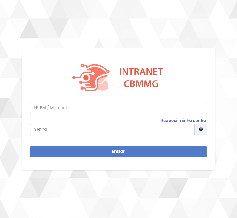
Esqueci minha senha (183, 121)
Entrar (118, 151)
